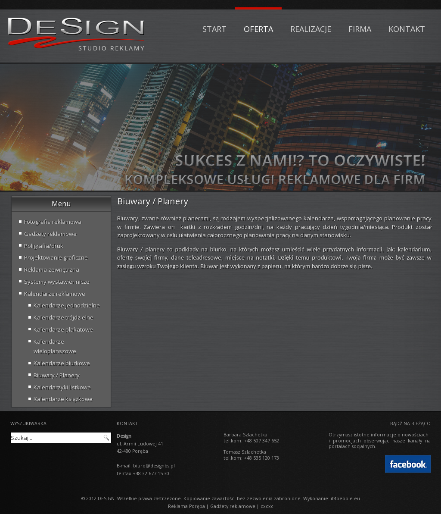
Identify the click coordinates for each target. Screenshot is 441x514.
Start (214, 29)
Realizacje (310, 29)
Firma (359, 29)
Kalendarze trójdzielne (63, 317)
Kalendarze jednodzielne (67, 305)
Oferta (258, 29)
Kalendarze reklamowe (54, 294)
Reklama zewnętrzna (51, 269)
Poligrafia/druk (43, 246)
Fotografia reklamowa (52, 222)
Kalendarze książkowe (63, 399)
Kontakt (406, 29)
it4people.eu (345, 498)
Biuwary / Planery (57, 375)
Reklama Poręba (186, 506)
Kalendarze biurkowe (62, 363)
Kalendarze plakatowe (63, 329)
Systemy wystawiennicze (57, 281)
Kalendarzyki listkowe (62, 387)
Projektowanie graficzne (56, 257)
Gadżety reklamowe (50, 234)
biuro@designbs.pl (154, 466)
